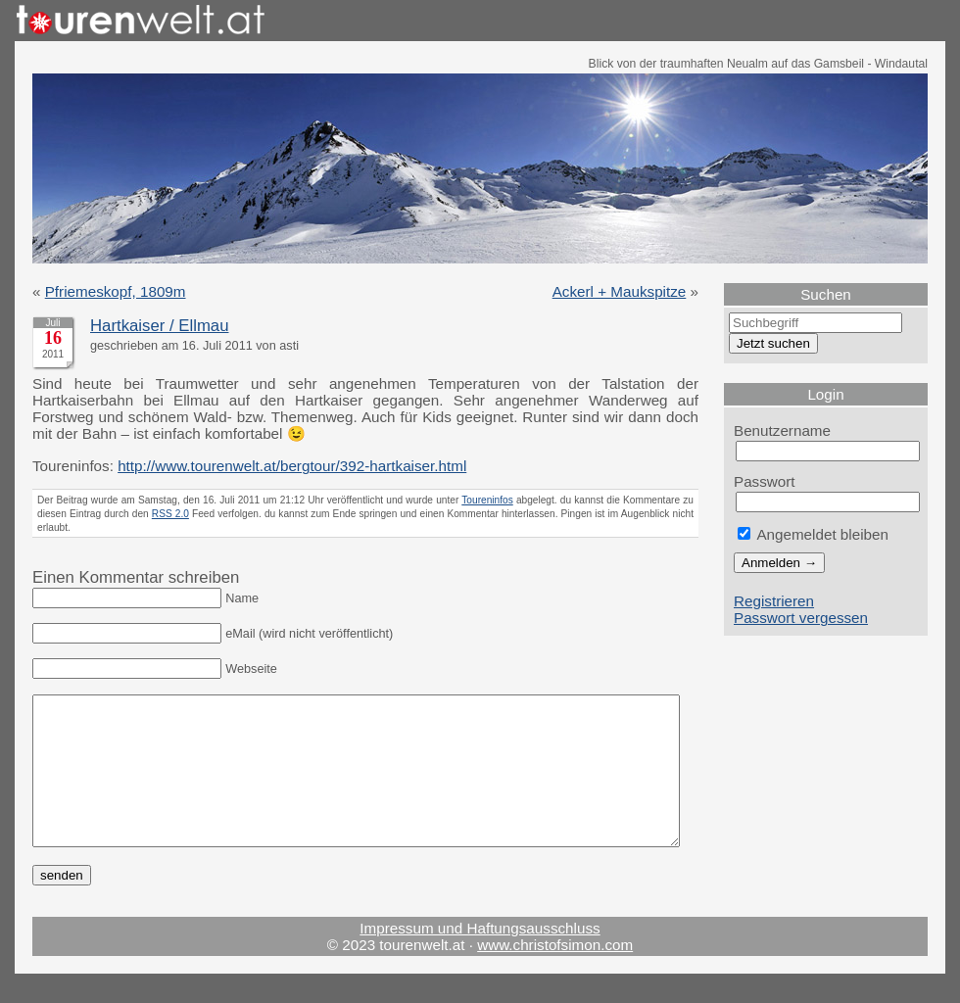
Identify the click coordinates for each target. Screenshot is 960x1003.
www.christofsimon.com (555, 974)
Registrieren (774, 601)
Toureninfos (486, 500)
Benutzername (782, 430)
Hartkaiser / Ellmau (159, 325)
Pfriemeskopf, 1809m (115, 291)
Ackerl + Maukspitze (619, 291)
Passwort (764, 481)
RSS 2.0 (170, 513)
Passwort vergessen (801, 617)
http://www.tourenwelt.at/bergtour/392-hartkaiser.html (292, 465)
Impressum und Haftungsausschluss (480, 957)
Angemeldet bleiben (813, 534)
